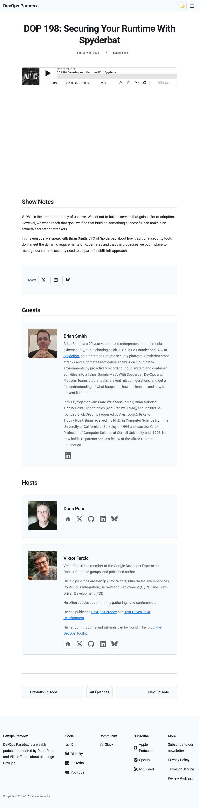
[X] (79, 519)
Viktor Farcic (76, 558)
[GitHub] (91, 519)
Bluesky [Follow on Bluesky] (74, 754)
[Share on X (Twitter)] (43, 280)
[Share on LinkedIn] (55, 280)
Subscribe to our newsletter (180, 747)
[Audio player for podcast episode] (99, 76)
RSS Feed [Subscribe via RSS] (144, 769)
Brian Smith (75, 336)
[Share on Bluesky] (67, 280)
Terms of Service (181, 769)
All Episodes (99, 692)
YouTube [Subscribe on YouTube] (74, 772)
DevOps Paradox (104, 612)
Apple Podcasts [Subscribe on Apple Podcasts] (144, 747)
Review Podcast (180, 778)
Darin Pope (74, 508)
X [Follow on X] (69, 744)
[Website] (68, 519)
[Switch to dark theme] (182, 6)
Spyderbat (71, 356)
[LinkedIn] (68, 455)
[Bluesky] (114, 519)
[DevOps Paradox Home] (20, 6)
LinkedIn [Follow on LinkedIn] (74, 763)
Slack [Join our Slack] (106, 744)
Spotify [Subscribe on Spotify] (142, 760)
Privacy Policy (178, 760)
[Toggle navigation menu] (192, 6)
